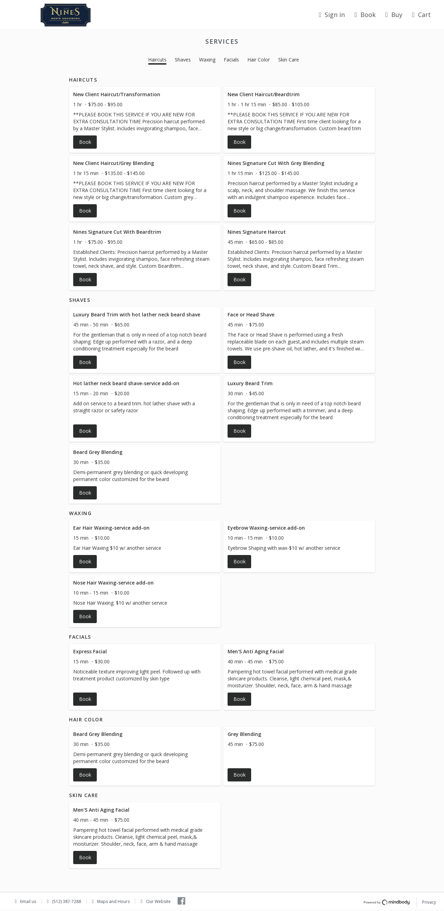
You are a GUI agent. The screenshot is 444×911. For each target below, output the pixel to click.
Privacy (429, 902)
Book (365, 14)
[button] (145, 120)
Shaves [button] (183, 59)
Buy (393, 14)
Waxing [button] (207, 59)
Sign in (332, 14)
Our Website (158, 901)
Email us (28, 901)
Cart (421, 14)
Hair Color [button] (258, 59)
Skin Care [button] (288, 59)
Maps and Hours (113, 901)
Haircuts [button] (157, 59)
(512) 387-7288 (66, 901)
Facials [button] (231, 59)
